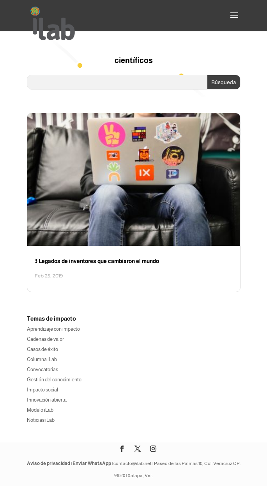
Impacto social (42, 390)
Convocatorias (42, 369)
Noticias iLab (41, 420)
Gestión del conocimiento (54, 379)
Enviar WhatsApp (91, 463)
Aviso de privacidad (48, 463)
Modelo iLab (40, 410)
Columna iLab (42, 359)
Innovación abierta (47, 400)
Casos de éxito (42, 349)
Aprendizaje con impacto (53, 329)
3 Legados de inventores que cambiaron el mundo (97, 261)
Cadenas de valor (45, 339)
